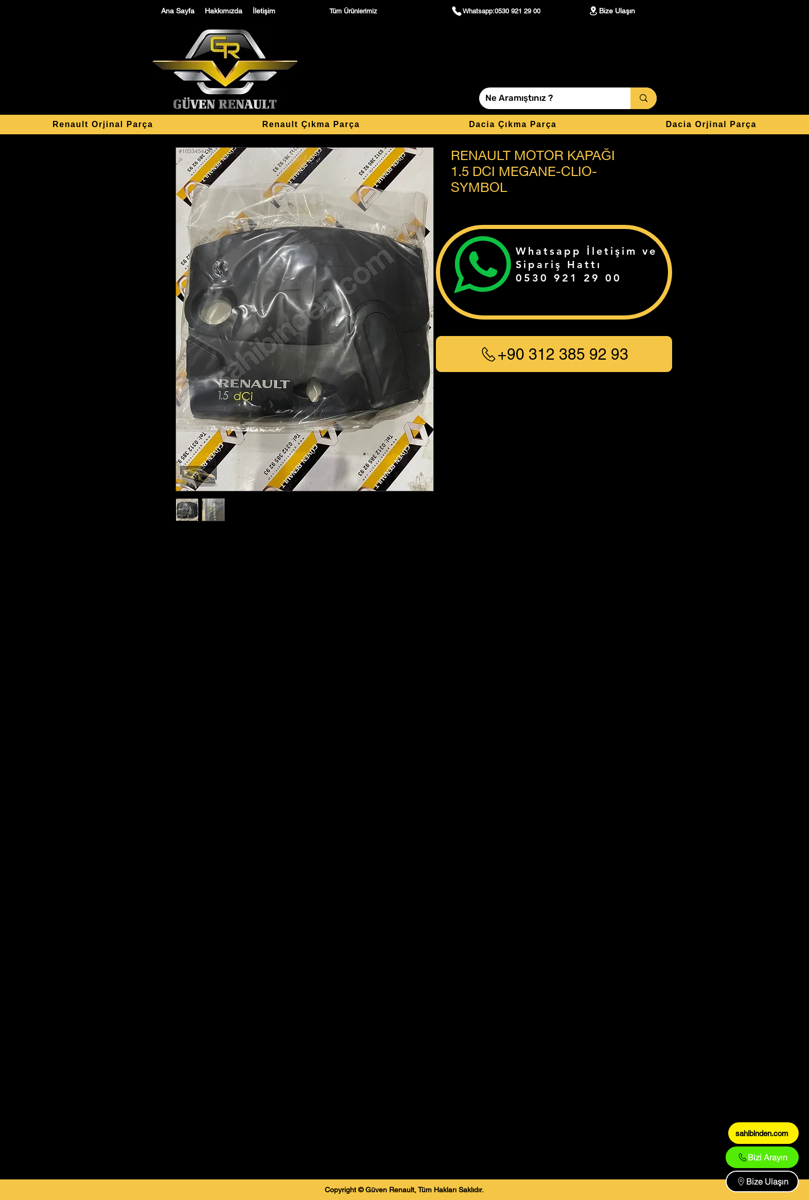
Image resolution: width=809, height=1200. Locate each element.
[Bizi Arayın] (762, 1157)
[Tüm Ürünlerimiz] (354, 11)
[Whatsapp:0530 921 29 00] (495, 11)
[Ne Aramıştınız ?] (547, 98)
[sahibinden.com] (763, 1133)
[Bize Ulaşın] (611, 11)
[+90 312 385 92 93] (554, 354)
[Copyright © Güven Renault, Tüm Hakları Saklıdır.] (404, 1189)
